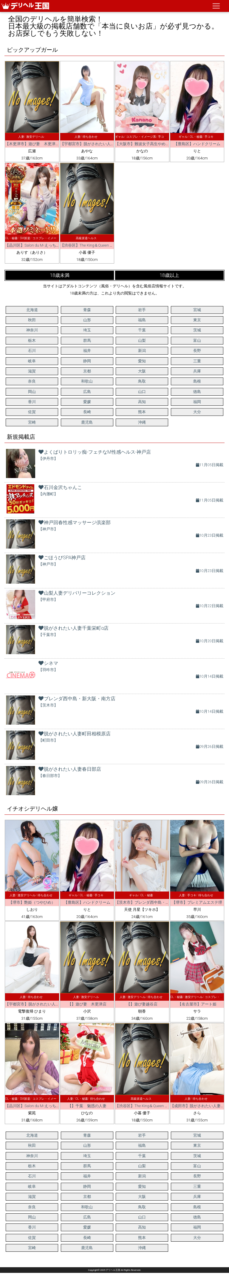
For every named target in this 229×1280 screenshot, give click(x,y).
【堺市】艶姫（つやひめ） (32, 902)
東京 (197, 320)
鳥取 (142, 381)
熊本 (142, 412)
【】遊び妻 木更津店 (87, 1004)
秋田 (32, 320)
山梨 (142, 340)
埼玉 (87, 330)
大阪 (142, 371)
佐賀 (32, 412)
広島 (87, 391)
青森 (87, 310)
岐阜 (32, 361)
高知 (142, 401)
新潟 (142, 350)
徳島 (197, 391)
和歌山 (87, 381)
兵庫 (197, 371)
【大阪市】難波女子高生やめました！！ (150, 144)
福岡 (197, 401)
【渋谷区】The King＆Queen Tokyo (90, 245)
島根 (197, 381)
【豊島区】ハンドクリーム (197, 144)
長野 (197, 350)
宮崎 (32, 422)
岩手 (142, 310)
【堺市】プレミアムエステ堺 (197, 902)
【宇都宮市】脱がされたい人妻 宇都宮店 (97, 144)
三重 (197, 361)
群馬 (87, 340)
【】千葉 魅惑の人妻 (87, 1106)
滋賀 (32, 371)
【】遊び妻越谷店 (141, 1004)
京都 (87, 371)
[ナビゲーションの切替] (216, 6)
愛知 (142, 361)
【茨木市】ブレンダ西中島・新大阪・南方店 (154, 902)
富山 (197, 340)
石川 (32, 350)
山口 (142, 391)
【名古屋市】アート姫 (197, 1004)
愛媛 (87, 401)
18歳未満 (59, 275)
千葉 (142, 330)
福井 (87, 350)
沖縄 (142, 422)
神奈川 (32, 330)
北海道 (32, 310)
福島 (142, 320)
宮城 (197, 310)
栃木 (32, 340)
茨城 (197, 330)
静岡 (87, 361)
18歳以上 (169, 275)
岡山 (32, 391)
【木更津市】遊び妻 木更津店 (32, 144)
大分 (197, 412)
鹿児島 (87, 422)
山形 (87, 320)
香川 (32, 401)
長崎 (87, 412)
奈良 (32, 381)
